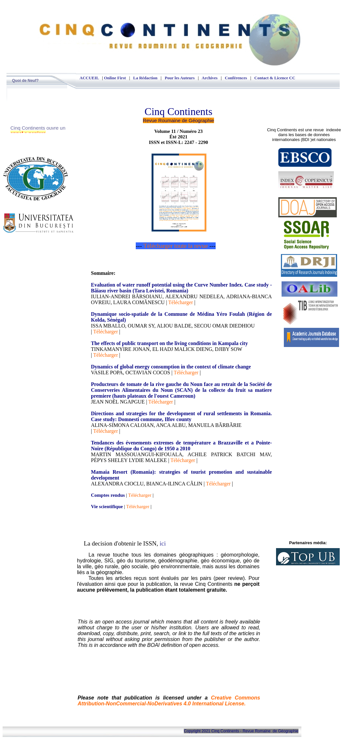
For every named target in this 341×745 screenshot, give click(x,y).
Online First (115, 77)
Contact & (264, 77)
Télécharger (180, 302)
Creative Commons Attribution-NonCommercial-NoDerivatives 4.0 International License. (169, 700)
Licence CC (284, 77)
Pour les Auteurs (180, 77)
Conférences (236, 77)
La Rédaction (145, 77)
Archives (210, 77)
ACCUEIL (89, 77)
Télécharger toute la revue (176, 245)
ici (163, 543)
